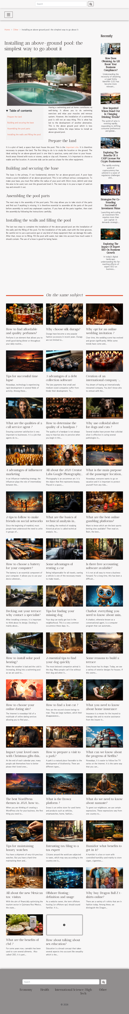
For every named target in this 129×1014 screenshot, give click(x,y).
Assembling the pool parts (18, 128)
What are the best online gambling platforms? (102, 519)
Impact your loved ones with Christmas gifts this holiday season (22, 756)
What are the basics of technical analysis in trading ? (61, 521)
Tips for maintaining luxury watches (20, 848)
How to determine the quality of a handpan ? (61, 425)
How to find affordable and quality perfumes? (21, 331)
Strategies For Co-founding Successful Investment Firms (111, 204)
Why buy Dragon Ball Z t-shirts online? (104, 895)
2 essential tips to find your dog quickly (61, 660)
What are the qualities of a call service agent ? (24, 425)
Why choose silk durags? (63, 329)
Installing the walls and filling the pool (24, 134)
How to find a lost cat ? (62, 705)
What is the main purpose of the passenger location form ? (103, 474)
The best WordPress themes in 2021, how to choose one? (22, 803)
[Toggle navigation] (8, 15)
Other (15, 29)
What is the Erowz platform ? (58, 801)
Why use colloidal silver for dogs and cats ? (102, 425)
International (63, 989)
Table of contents (20, 110)
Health (44, 989)
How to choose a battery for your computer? (23, 566)
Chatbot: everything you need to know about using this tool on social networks (104, 617)
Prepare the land (14, 116)
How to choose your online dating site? (20, 707)
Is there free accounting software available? (102, 566)
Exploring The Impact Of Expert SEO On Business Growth (110, 248)
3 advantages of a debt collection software (61, 378)
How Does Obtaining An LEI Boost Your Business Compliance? (111, 64)
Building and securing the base (20, 122)
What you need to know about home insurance (103, 707)
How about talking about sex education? (63, 942)
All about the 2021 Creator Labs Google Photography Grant (64, 474)
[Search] (61, 3)
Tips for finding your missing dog (60, 613)
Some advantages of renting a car (59, 566)
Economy (26, 989)
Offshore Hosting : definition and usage (60, 895)
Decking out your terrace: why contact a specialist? (24, 613)
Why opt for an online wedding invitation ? (101, 331)
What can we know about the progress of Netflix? (104, 754)
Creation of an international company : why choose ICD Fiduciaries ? (102, 382)
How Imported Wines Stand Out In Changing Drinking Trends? (110, 112)
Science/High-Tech (83, 991)
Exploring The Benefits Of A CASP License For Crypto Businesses (111, 157)
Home (7, 29)
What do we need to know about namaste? (104, 801)
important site (72, 147)
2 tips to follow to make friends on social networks (24, 519)
